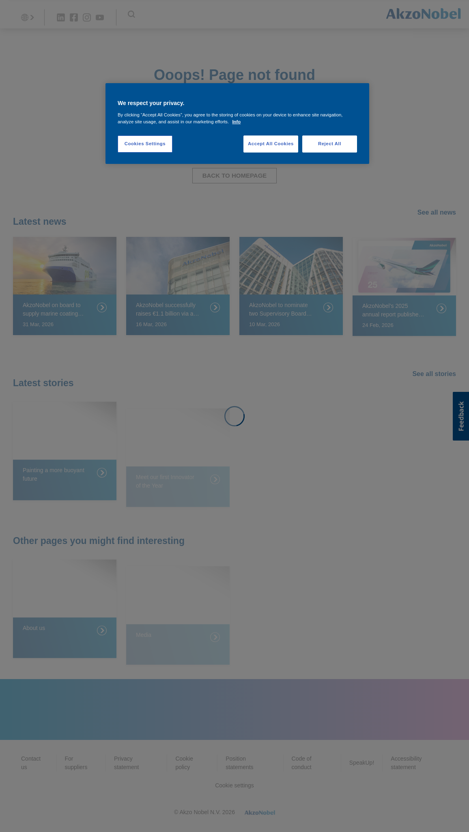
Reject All (329, 143)
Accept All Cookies (271, 143)
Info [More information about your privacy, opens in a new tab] (236, 121)
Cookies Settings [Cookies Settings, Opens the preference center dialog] (145, 143)
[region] (237, 123)
